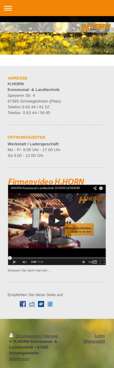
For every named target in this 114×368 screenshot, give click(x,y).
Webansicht (94, 341)
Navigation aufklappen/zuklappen (57, 8)
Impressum (19, 358)
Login (100, 335)
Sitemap (50, 336)
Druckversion (25, 336)
